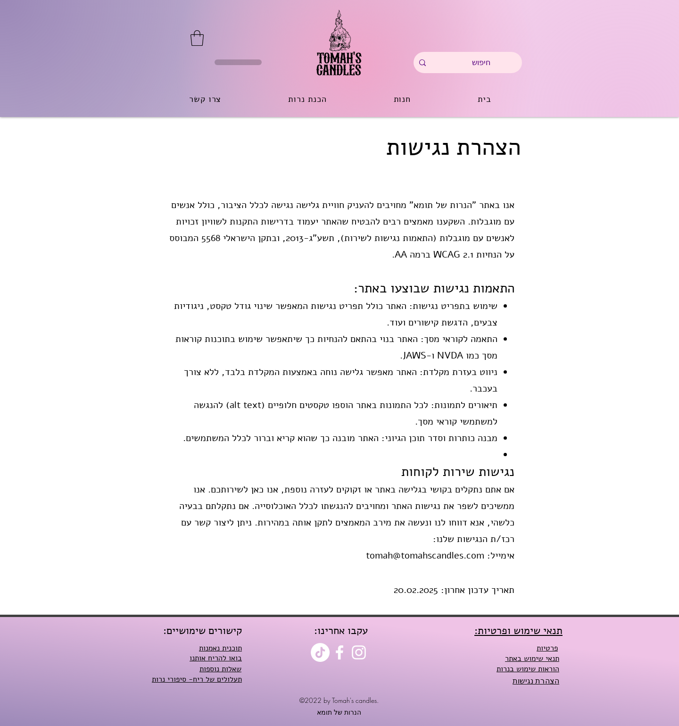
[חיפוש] (481, 62)
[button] (197, 38)
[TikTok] (320, 652)
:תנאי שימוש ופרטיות (518, 631)
